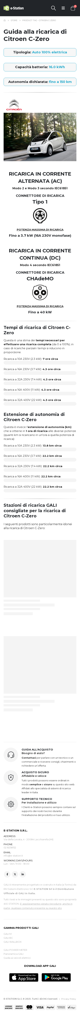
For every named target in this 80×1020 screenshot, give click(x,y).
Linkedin (22, 874)
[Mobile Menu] (63, 8)
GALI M (8, 933)
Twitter (15, 874)
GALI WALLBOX (13, 941)
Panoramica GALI (13, 953)
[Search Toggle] (53, 8)
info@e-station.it (13, 855)
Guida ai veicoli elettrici (17, 957)
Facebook (7, 874)
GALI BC (8, 937)
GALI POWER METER (15, 949)
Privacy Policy (68, 998)
